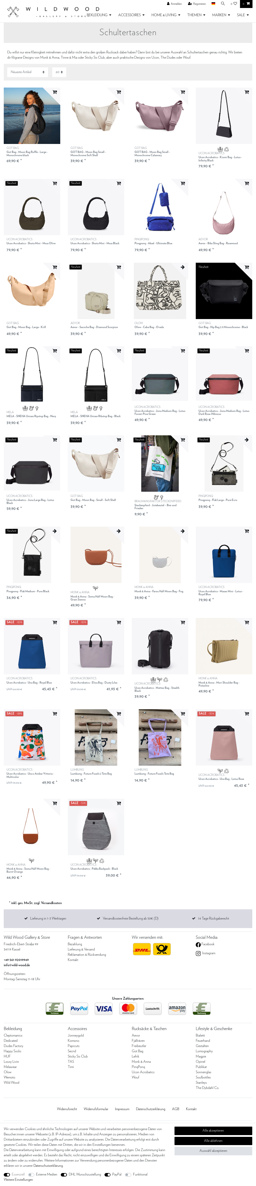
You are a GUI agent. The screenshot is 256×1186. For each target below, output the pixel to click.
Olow (8, 1072)
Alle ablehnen (213, 1141)
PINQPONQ (153, 241)
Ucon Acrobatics (143, 1072)
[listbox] (32, 116)
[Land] (213, 4)
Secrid (72, 1051)
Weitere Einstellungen (18, 1180)
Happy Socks (12, 1051)
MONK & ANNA (96, 596)
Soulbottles (203, 1077)
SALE (241, 15)
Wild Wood (11, 1082)
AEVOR (218, 241)
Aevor (136, 1035)
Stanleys (201, 1082)
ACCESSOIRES (129, 15)
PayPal (117, 1174)
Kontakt (73, 960)
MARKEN (219, 15)
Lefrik (135, 1056)
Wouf (135, 1077)
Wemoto (9, 1077)
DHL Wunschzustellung (85, 1174)
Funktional (140, 1174)
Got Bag (137, 1051)
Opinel (200, 1062)
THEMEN (194, 15)
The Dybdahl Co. (207, 1088)
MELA (31, 414)
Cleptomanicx (13, 1035)
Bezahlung (75, 944)
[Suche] (223, 4)
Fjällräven (138, 1041)
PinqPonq (138, 1067)
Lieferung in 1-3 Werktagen (48, 918)
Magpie (201, 1056)
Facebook (207, 944)
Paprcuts (74, 1046)
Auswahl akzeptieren (213, 1151)
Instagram (208, 953)
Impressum (122, 1109)
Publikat (201, 1067)
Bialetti (200, 1035)
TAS (71, 1062)
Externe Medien (46, 1174)
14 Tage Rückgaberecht (213, 918)
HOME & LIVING (164, 15)
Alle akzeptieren (213, 1130)
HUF (7, 1056)
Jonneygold (76, 1035)
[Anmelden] (174, 4)
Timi (71, 1067)
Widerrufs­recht (67, 1109)
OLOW (149, 325)
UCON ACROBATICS (224, 157)
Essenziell (18, 1174)
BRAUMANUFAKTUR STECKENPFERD (160, 505)
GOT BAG (32, 152)
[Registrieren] (197, 4)
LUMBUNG (91, 772)
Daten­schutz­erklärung (150, 1109)
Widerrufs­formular (96, 1109)
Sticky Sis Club (78, 1056)
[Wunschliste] (234, 4)
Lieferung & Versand (81, 949)
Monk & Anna (141, 1062)
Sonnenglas (203, 1072)
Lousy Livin (11, 1062)
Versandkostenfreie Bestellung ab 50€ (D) (130, 918)
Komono (73, 1041)
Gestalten (202, 1046)
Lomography (204, 1051)
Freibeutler (139, 1046)
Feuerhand (203, 1041)
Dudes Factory (13, 1046)
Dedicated (11, 1041)
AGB (175, 1109)
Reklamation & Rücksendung (87, 954)
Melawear (10, 1067)
